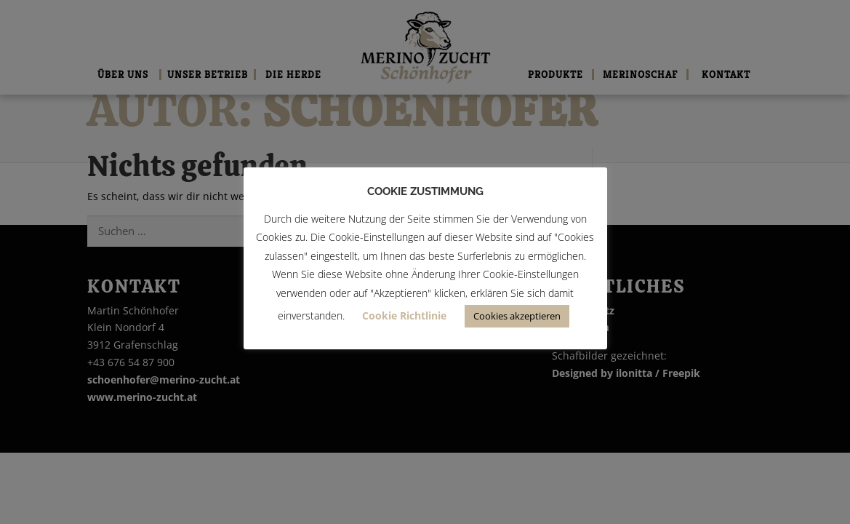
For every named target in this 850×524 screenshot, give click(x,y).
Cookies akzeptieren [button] (517, 315)
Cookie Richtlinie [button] (404, 315)
